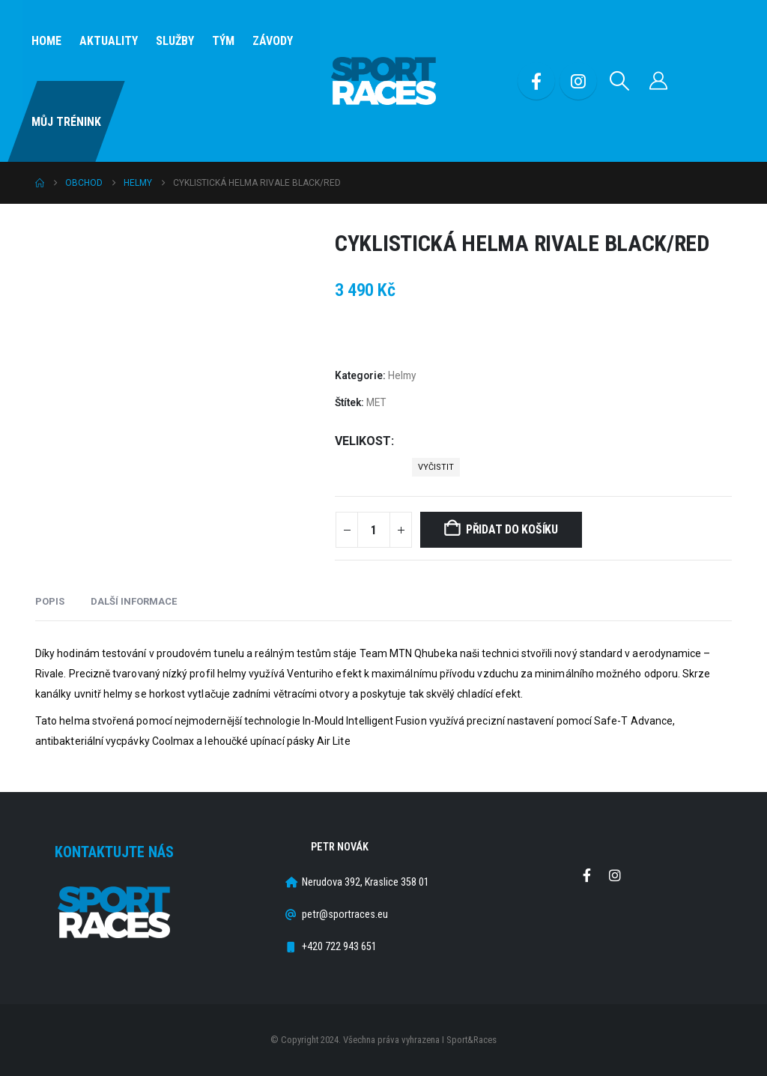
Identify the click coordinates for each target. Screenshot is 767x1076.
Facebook (587, 875)
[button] (619, 81)
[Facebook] (536, 81)
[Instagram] (578, 81)
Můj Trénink (66, 122)
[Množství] (373, 530)
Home (46, 41)
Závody (272, 41)
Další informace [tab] (134, 601)
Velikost (363, 441)
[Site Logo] (383, 81)
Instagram (615, 875)
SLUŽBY (175, 41)
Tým (223, 41)
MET (376, 402)
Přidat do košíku (512, 529)
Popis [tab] (49, 601)
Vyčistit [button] (436, 467)
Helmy (402, 375)
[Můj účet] (659, 81)
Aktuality (108, 41)
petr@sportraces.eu (345, 914)
